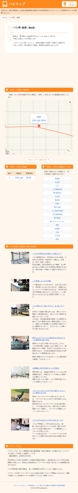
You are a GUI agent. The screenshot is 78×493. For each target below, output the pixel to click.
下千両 (57, 236)
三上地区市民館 (57, 211)
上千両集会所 (57, 189)
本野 (57, 225)
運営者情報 (61, 485)
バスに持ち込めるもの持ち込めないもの (47, 420)
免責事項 (54, 485)
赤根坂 (57, 229)
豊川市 (28, 178)
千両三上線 (19, 178)
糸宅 (57, 239)
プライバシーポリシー (20, 485)
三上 (57, 186)
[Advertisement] (39, 69)
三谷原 (57, 196)
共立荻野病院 (57, 214)
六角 (57, 232)
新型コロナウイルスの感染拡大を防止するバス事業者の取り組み (48, 339)
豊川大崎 (57, 207)
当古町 (57, 182)
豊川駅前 (57, 218)
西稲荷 (57, 200)
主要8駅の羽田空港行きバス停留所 (45, 368)
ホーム (4, 17)
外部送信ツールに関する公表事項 (39, 485)
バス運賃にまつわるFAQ (41, 281)
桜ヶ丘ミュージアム (57, 221)
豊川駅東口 (57, 193)
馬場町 (57, 179)
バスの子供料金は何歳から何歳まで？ (47, 254)
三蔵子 (57, 204)
